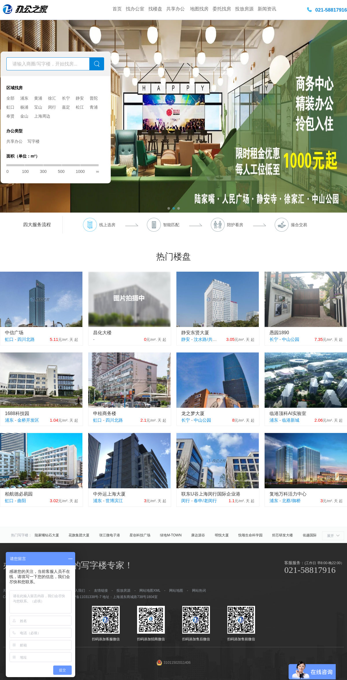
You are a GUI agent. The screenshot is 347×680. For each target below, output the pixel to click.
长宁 (66, 98)
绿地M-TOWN (170, 535)
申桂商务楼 (104, 413)
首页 (117, 8)
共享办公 (176, 8)
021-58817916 (331, 10)
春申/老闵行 (205, 500)
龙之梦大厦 (192, 413)
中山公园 (290, 339)
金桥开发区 (28, 420)
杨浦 (24, 107)
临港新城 (290, 420)
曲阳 (21, 500)
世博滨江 (114, 500)
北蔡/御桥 (291, 500)
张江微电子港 (109, 535)
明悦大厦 (222, 535)
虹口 (10, 107)
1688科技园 (17, 413)
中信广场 (14, 332)
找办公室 (135, 8)
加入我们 (78, 590)
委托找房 (222, 8)
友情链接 (101, 590)
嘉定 (66, 107)
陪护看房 (235, 224)
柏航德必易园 (19, 493)
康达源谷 (198, 535)
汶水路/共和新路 (209, 339)
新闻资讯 (267, 8)
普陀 (94, 98)
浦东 (24, 98)
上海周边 (42, 116)
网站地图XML (149, 590)
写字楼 (33, 141)
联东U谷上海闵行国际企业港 (210, 493)
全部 (10, 98)
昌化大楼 (102, 332)
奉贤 (10, 116)
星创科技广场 (140, 535)
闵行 (52, 107)
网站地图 (176, 590)
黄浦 (38, 98)
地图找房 (199, 8)
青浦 (94, 107)
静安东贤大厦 (195, 332)
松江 (80, 107)
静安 (80, 98)
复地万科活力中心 (288, 493)
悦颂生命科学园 (250, 535)
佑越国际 (310, 535)
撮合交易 (299, 224)
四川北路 (26, 339)
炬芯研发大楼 (282, 535)
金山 (24, 116)
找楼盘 (155, 8)
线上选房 (107, 224)
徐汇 (52, 98)
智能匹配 (171, 224)
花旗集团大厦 (79, 535)
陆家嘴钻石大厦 (47, 535)
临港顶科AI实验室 (288, 413)
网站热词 (199, 590)
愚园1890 (279, 332)
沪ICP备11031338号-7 (84, 597)
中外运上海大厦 (109, 493)
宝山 (38, 107)
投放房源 (244, 8)
